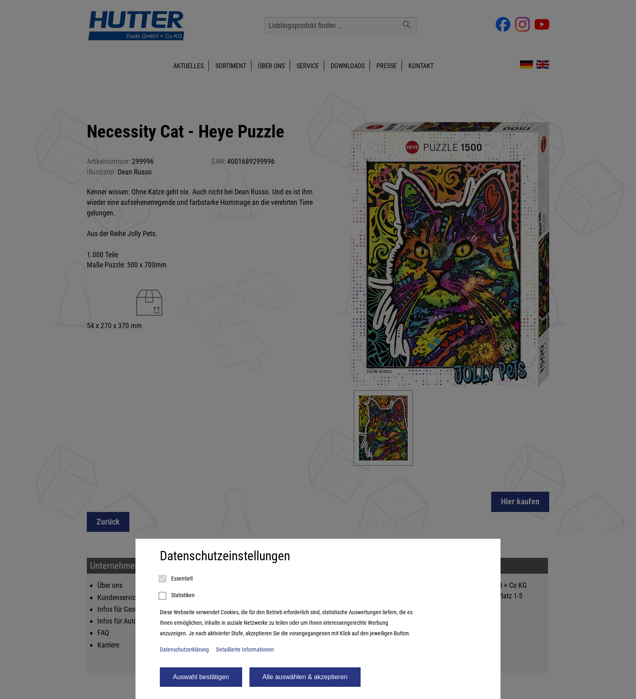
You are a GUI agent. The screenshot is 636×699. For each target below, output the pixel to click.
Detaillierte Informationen (245, 649)
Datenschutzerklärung (184, 649)
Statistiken (177, 596)
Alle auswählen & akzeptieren (305, 676)
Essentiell (176, 579)
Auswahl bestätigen (201, 676)
